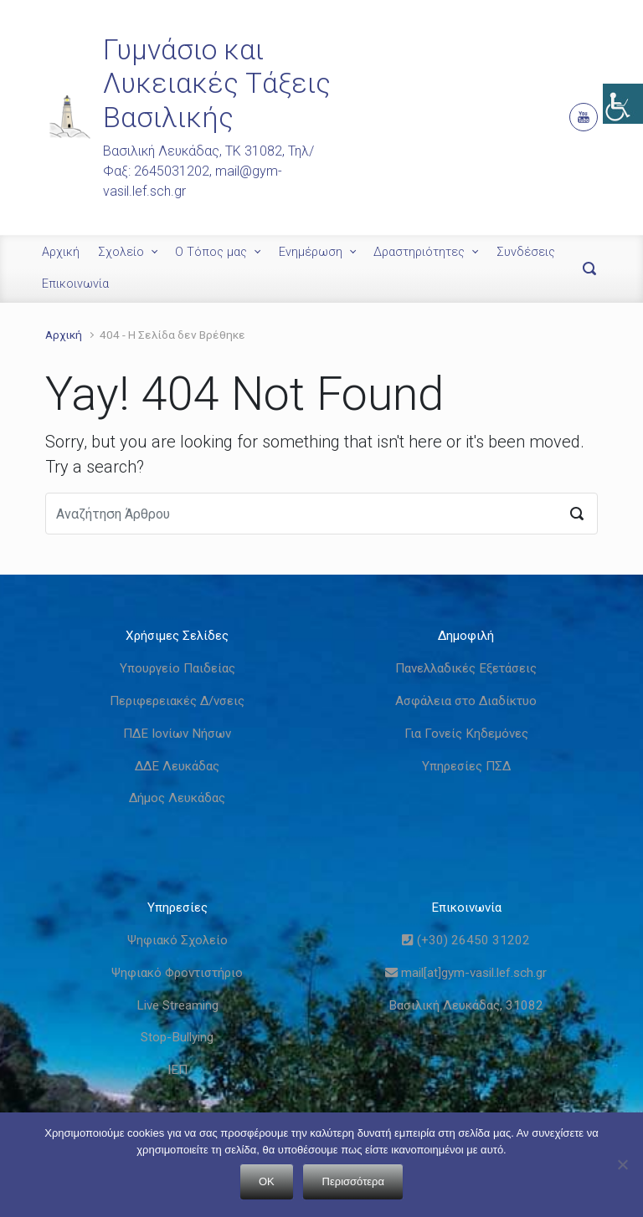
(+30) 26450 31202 (465, 940)
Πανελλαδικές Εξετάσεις (466, 668)
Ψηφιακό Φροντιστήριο (177, 972)
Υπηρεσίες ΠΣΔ (466, 766)
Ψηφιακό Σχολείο (177, 940)
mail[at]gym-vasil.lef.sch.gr (466, 972)
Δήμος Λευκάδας (177, 797)
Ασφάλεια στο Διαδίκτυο (466, 700)
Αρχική (61, 252)
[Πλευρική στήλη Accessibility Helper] (623, 104)
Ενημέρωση (310, 252)
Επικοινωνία (75, 284)
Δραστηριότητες (419, 252)
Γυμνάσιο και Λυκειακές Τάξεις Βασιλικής (217, 83)
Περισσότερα (353, 1181)
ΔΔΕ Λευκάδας (177, 766)
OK (267, 1181)
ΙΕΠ (177, 1069)
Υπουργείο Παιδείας (177, 668)
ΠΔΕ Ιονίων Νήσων (177, 733)
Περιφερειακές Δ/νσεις (177, 700)
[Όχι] (622, 1164)
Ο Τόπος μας (211, 252)
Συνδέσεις (525, 252)
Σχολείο (121, 252)
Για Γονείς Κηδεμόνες (466, 733)
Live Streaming (177, 1005)
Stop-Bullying (177, 1037)
